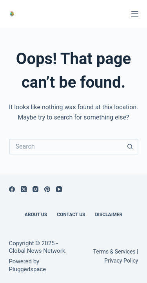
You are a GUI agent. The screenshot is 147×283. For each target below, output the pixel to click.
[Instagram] (35, 189)
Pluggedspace (27, 269)
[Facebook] (12, 189)
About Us (36, 214)
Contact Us (71, 214)
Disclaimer (108, 214)
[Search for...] (66, 146)
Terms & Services (114, 251)
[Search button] (130, 146)
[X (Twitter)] (24, 189)
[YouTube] (59, 189)
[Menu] (134, 13)
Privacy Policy (121, 260)
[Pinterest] (47, 189)
